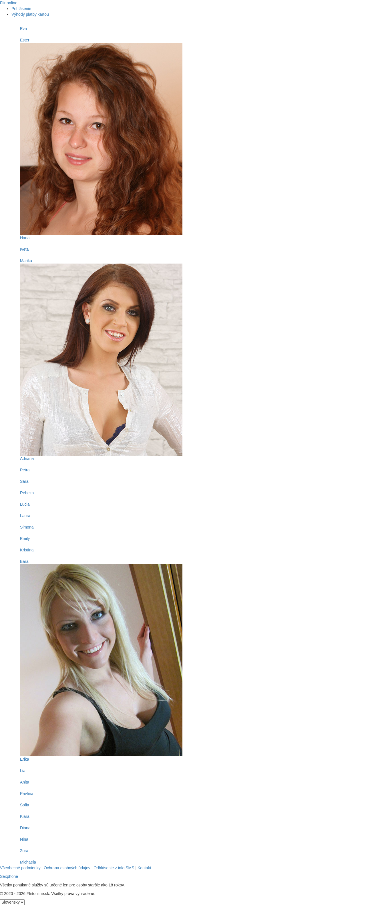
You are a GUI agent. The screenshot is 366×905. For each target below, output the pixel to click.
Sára (24, 481)
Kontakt (144, 868)
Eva (23, 28)
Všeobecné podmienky (20, 868)
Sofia (24, 805)
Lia (22, 770)
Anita (24, 782)
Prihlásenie (21, 8)
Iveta (24, 249)
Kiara (24, 816)
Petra (24, 470)
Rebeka (27, 493)
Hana (24, 238)
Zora (24, 850)
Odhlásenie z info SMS (114, 868)
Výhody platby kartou (30, 14)
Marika (26, 260)
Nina (24, 839)
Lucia (24, 504)
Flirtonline (8, 3)
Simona (26, 527)
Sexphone (9, 876)
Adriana (27, 458)
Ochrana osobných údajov (67, 868)
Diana (25, 828)
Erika (24, 759)
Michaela (28, 862)
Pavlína (26, 793)
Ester (24, 40)
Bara (24, 561)
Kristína (26, 550)
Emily (25, 538)
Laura (25, 515)
